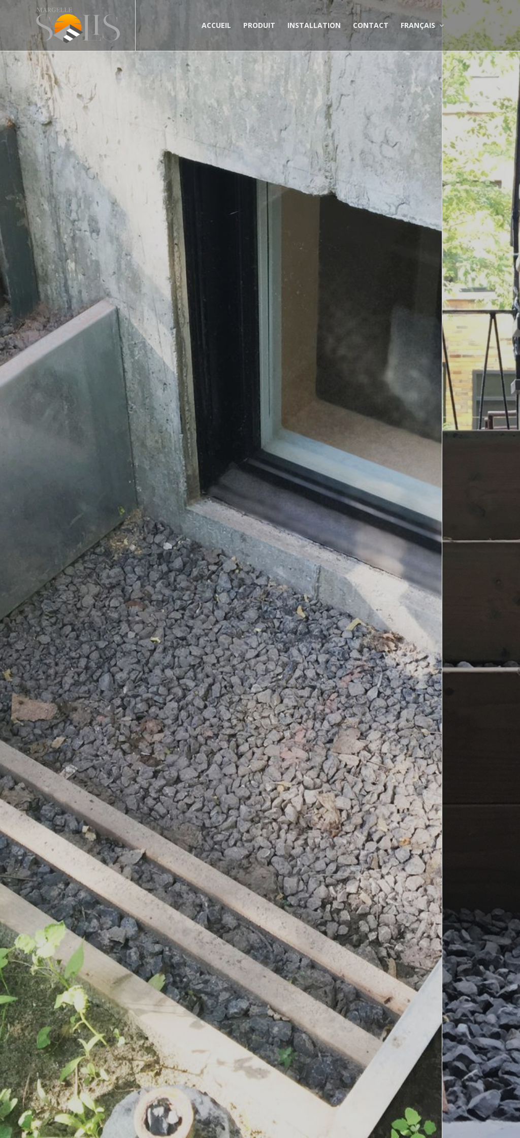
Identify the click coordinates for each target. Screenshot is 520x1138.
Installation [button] (314, 25)
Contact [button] (370, 25)
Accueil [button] (216, 25)
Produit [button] (259, 25)
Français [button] (422, 25)
